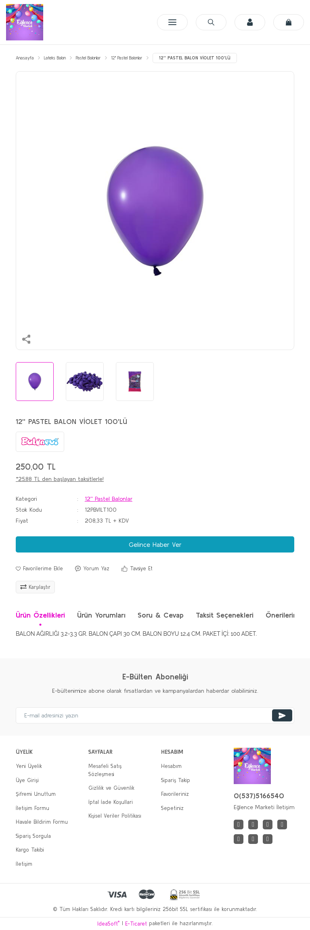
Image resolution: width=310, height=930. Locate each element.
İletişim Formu (32, 808)
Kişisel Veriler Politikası (114, 816)
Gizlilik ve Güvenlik (111, 788)
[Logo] (24, 22)
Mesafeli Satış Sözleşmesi (104, 770)
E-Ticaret (136, 924)
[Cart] (288, 22)
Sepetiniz (172, 808)
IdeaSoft (108, 923)
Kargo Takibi (30, 850)
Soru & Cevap (161, 615)
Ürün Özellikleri (40, 615)
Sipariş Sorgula (33, 836)
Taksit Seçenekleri (224, 615)
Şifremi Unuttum (36, 794)
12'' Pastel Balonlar (108, 499)
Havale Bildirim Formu (42, 822)
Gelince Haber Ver (155, 544)
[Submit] (282, 715)
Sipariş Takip (175, 780)
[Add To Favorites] (39, 569)
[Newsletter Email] (155, 715)
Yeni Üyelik (29, 766)
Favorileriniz (175, 794)
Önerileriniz (284, 615)
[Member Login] (250, 22)
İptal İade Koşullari (110, 802)
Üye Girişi (27, 780)
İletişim (24, 864)
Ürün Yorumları (101, 615)
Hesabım (171, 766)
